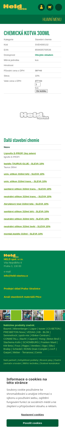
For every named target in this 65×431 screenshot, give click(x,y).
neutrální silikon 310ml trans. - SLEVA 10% (27, 196)
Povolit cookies (32, 423)
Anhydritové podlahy (28, 360)
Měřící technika (30, 363)
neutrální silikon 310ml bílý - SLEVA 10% (26, 219)
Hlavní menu (52, 19)
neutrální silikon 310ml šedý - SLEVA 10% (27, 226)
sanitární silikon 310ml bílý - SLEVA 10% (26, 211)
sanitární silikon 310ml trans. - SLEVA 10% (27, 189)
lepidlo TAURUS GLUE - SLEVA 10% (24, 163)
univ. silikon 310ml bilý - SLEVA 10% (24, 174)
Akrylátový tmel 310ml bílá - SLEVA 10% (26, 204)
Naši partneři (9, 360)
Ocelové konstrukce (50, 363)
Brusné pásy (46, 360)
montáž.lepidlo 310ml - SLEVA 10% (23, 234)
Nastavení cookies (32, 414)
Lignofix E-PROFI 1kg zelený (20, 153)
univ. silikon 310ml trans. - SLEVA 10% (25, 181)
